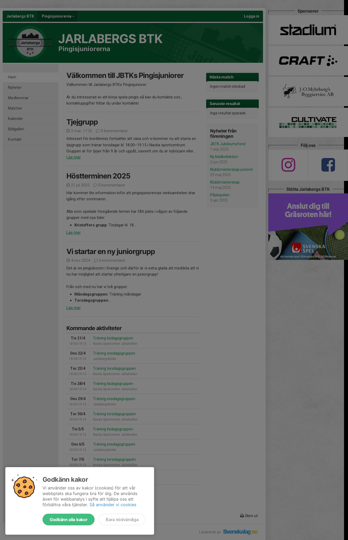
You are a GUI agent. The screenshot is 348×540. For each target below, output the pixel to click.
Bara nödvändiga (122, 519)
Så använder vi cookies (113, 504)
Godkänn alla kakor (68, 519)
